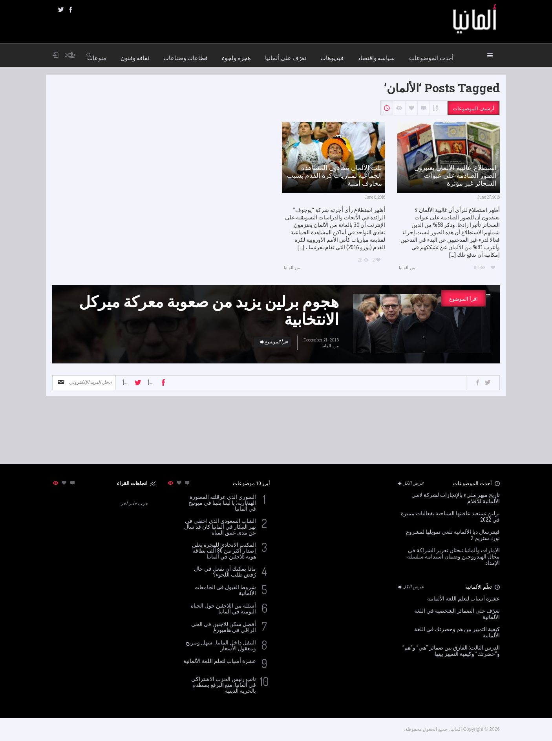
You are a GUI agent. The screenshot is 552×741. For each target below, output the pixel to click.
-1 (124, 382)
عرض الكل (410, 483)
